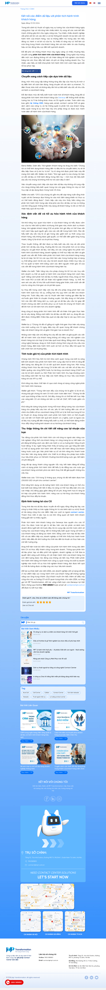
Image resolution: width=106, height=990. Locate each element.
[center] (83, 622)
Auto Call (26, 692)
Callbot (47, 692)
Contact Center (58, 692)
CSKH (32, 9)
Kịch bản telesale (73, 692)
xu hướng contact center (57, 697)
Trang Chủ (24, 9)
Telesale (26, 697)
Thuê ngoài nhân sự (39, 697)
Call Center (36, 692)
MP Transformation (76, 593)
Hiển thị (37, 71)
